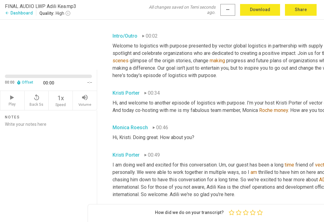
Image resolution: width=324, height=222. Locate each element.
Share (301, 9)
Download (260, 9)
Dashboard (19, 12)
